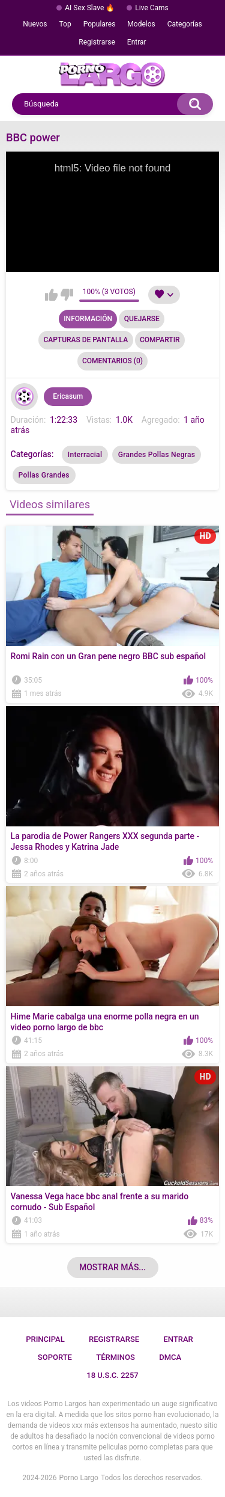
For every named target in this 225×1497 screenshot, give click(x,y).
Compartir (160, 340)
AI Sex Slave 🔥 (90, 8)
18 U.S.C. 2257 (112, 1375)
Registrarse (97, 42)
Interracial (85, 454)
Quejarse (142, 319)
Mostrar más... (112, 1267)
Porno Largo (78, 1478)
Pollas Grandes (44, 475)
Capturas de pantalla (85, 340)
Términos (115, 1357)
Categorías (184, 24)
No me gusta (67, 295)
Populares (99, 24)
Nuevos (35, 24)
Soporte (55, 1357)
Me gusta (51, 295)
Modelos (141, 24)
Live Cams (152, 8)
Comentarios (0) (112, 361)
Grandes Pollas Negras (157, 454)
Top (65, 24)
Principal (45, 1339)
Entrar (136, 42)
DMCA (170, 1357)
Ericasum (68, 396)
